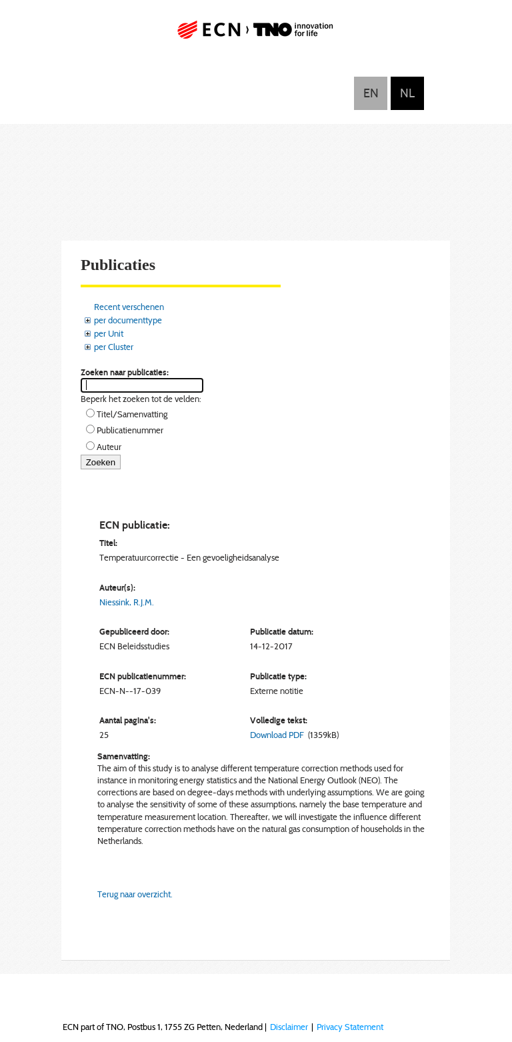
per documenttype (128, 320)
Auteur (109, 446)
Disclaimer (289, 1026)
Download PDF (277, 734)
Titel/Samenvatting (132, 414)
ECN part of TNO (256, 35)
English (370, 93)
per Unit (108, 333)
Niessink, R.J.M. (126, 602)
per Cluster (113, 346)
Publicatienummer (130, 430)
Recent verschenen (129, 306)
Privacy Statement (350, 1026)
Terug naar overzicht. (135, 894)
